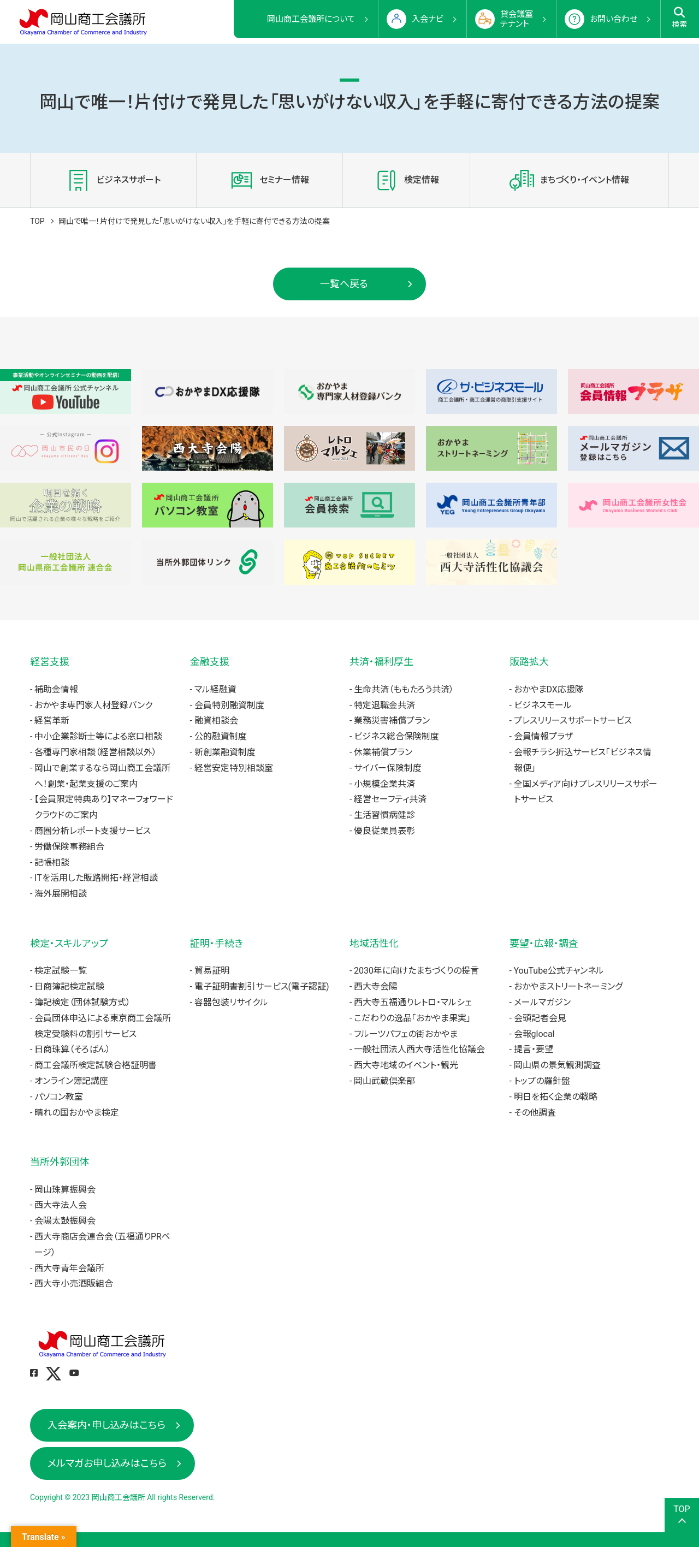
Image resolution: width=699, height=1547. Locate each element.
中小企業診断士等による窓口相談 (98, 736)
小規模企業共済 (384, 784)
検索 (680, 17)
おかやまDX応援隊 (549, 689)
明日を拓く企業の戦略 (555, 1097)
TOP (37, 221)
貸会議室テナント (516, 19)
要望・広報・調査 (544, 943)
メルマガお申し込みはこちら (107, 1463)
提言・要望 (533, 1049)
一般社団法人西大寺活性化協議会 (419, 1049)
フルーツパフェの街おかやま (406, 1034)
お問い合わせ (613, 19)
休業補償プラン (383, 752)
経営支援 (49, 661)
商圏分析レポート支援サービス (92, 831)
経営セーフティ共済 (390, 799)
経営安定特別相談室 (233, 768)
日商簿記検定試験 (69, 986)
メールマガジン (542, 1002)
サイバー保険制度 (388, 768)
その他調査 (535, 1112)
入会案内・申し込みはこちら (106, 1425)
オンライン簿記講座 (71, 1081)
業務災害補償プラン (392, 720)
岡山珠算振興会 (65, 1189)
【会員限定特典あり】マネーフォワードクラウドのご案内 (103, 807)
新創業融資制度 (225, 752)
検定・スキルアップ (69, 943)
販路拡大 (529, 661)
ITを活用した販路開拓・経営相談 (96, 878)
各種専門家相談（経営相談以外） (95, 752)
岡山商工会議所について (311, 19)
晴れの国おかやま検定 (76, 1112)
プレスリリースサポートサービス (573, 720)
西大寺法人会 (60, 1205)
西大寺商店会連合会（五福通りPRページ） (102, 1244)
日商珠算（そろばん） (72, 1049)
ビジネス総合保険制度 (396, 736)
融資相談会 (216, 720)
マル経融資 (215, 689)
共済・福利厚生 (381, 661)
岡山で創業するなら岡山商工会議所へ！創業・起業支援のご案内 (102, 776)
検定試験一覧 (60, 970)
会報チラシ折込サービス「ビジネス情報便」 (582, 760)
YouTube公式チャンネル (559, 970)
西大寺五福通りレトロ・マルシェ (413, 1002)
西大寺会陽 (376, 986)
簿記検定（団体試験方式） (82, 1002)
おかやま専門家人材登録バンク (93, 705)
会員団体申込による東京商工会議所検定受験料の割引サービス (102, 1026)
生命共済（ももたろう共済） (404, 689)
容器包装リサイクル (231, 1002)
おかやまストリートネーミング (568, 986)
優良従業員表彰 (384, 831)
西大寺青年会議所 (69, 1268)
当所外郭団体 (59, 1161)
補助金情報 (56, 689)
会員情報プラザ (543, 736)
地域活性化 (374, 943)
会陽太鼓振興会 (65, 1221)
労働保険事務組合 (69, 846)
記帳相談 (51, 862)
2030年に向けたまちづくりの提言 (416, 970)
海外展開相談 (60, 893)
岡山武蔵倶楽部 (384, 1081)
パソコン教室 (58, 1097)
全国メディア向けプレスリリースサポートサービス (585, 792)
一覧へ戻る (344, 283)
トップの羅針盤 (542, 1081)
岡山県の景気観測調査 (557, 1065)
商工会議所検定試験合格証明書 (95, 1065)
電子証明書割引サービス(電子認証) (261, 986)
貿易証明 (211, 970)
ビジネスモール (543, 705)
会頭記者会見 (540, 1018)
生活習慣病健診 (384, 815)
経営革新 (51, 720)
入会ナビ (427, 19)
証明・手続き (216, 943)
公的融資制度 (220, 736)
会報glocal (534, 1034)
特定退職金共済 (384, 705)
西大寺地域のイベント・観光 (406, 1065)
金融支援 (209, 661)
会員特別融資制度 (229, 705)
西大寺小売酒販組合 (73, 1283)
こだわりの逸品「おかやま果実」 (412, 1018)
